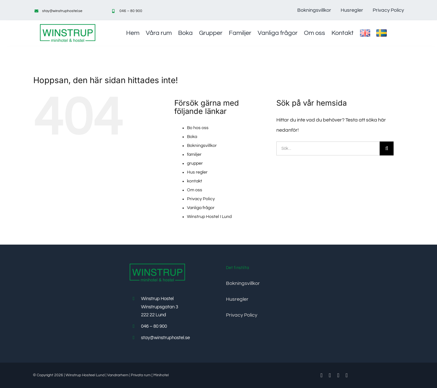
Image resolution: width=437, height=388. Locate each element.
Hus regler (197, 172)
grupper (195, 163)
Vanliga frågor (201, 208)
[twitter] (330, 375)
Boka (192, 137)
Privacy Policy (201, 199)
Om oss (194, 190)
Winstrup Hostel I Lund (209, 216)
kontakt (194, 181)
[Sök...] (328, 148)
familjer (194, 154)
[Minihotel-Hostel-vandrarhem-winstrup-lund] (67, 26)
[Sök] (387, 148)
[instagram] (347, 375)
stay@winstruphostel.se (62, 11)
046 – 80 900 (130, 11)
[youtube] (338, 375)
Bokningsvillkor (202, 145)
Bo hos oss (198, 128)
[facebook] (321, 375)
